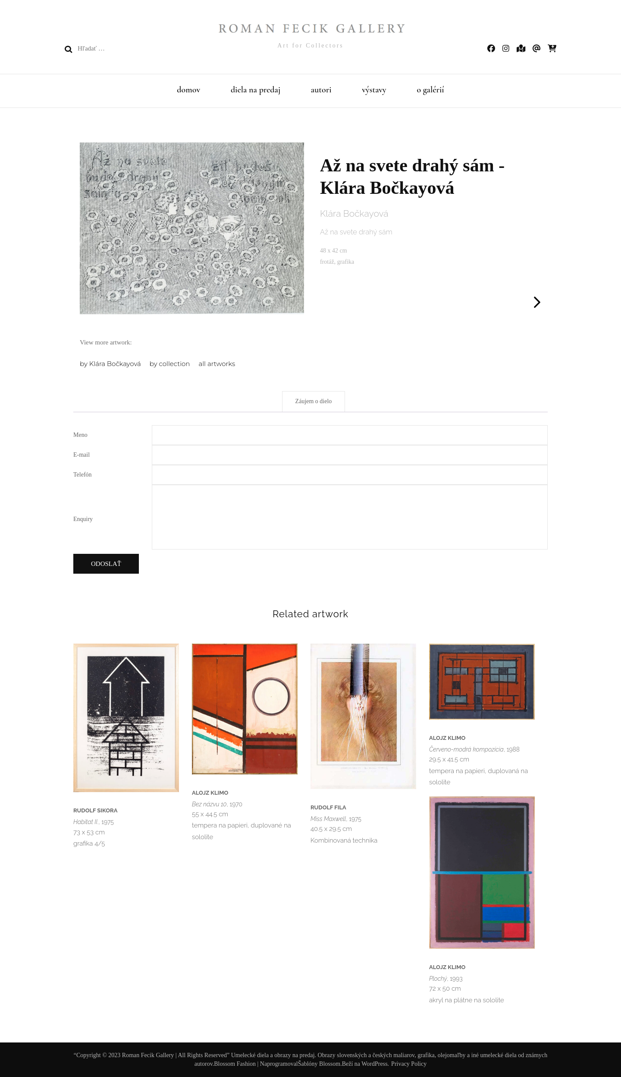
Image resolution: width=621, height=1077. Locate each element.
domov (188, 90)
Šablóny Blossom (319, 1064)
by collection (170, 364)
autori (321, 90)
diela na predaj (255, 90)
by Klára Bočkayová (110, 364)
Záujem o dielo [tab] (313, 401)
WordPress (374, 1064)
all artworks (216, 364)
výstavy (374, 90)
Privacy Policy (409, 1064)
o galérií (430, 90)
